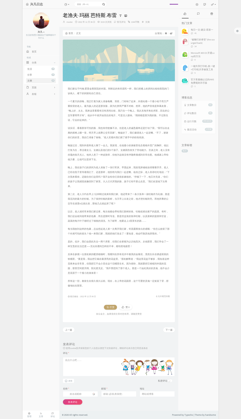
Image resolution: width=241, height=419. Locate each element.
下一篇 (169, 329)
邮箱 (104, 388)
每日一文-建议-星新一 (202, 29)
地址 (142, 388)
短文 (185, 151)
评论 (66, 353)
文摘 (41, 80)
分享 (41, 74)
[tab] (185, 13)
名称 (66, 388)
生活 (41, 68)
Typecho (188, 414)
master (69, 22)
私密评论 (162, 380)
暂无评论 (121, 22)
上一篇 (68, 329)
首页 (69, 33)
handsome (210, 414)
